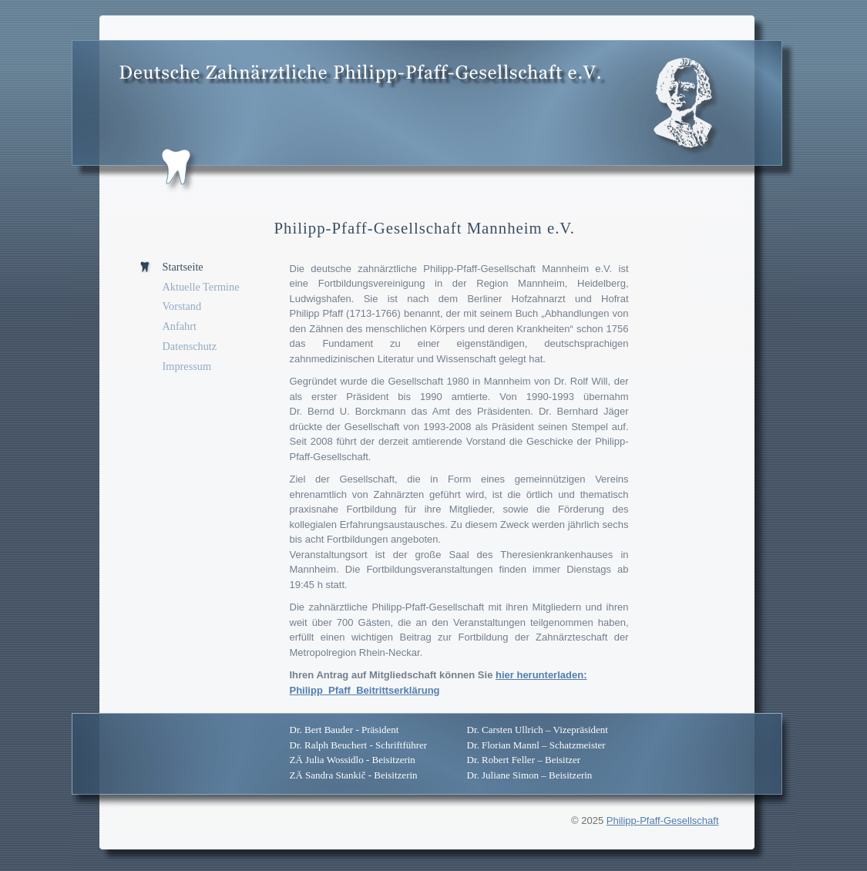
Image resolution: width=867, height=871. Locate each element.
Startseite (183, 267)
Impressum (187, 366)
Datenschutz (190, 346)
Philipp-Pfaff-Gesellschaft (663, 820)
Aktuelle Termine (201, 287)
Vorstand (182, 306)
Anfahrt (180, 326)
